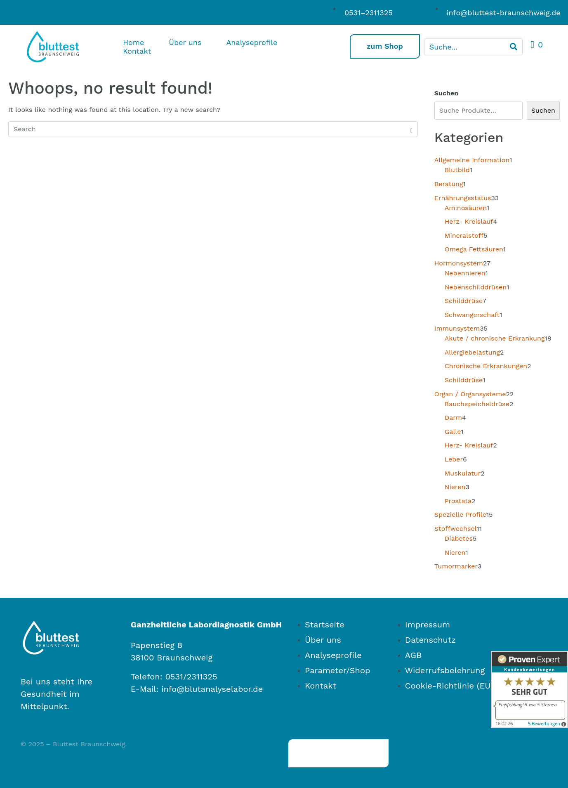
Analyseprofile (251, 42)
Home (133, 42)
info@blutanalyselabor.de (212, 689)
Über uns (185, 42)
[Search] (513, 47)
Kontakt (137, 51)
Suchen (446, 93)
